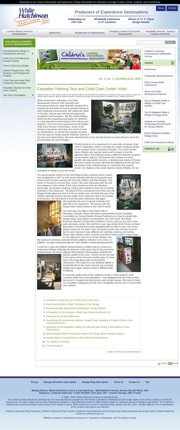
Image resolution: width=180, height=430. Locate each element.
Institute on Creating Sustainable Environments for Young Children (157, 124)
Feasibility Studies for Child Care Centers (17, 89)
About (161, 8)
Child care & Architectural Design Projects (16, 59)
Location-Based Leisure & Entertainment (20, 32)
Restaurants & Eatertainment (90, 32)
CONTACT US (151, 148)
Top (147, 382)
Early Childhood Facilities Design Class (157, 134)
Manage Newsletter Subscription (60, 382)
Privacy (34, 382)
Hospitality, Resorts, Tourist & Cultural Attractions (160, 32)
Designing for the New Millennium (63, 316)
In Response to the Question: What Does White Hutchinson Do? (78, 312)
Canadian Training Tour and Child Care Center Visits (72, 300)
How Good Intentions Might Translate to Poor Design (72, 304)
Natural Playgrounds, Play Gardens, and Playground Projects (16, 73)
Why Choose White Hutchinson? (154, 83)
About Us (118, 382)
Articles (148, 63)
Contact (172, 8)
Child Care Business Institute (159, 142)
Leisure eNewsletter (47, 2)
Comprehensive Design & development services (16, 52)
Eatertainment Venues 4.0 (75, 418)
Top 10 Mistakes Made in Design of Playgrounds (157, 113)
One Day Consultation (14, 95)
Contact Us (134, 382)
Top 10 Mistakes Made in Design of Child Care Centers (157, 103)
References (150, 69)
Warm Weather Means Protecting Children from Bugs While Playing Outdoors (85, 333)
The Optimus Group (127, 418)
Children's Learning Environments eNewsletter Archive (157, 54)
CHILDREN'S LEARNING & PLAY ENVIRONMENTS (18, 43)
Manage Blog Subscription (95, 382)
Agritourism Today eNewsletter (77, 2)
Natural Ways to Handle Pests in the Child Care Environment (77, 337)
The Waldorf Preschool (57, 341)
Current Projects (54, 345)
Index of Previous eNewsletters (124, 351)
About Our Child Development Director (155, 92)
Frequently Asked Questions (158, 76)
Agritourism (54, 32)
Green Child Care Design (16, 65)
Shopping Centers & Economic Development (124, 32)
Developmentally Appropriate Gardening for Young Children (76, 308)
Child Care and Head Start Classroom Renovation (16, 81)
